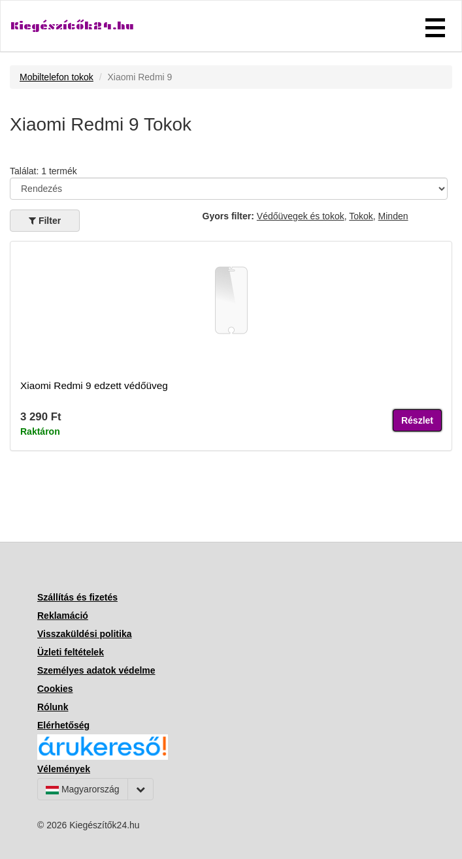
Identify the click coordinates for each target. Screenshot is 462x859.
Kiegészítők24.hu (72, 26)
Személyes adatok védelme (96, 670)
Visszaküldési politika (84, 634)
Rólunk (52, 707)
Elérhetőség (63, 725)
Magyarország (83, 789)
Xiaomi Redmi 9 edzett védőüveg (94, 385)
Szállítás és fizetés (77, 597)
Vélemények (63, 769)
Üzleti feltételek (70, 652)
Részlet (417, 420)
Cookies (55, 688)
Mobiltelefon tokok (56, 77)
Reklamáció (62, 615)
